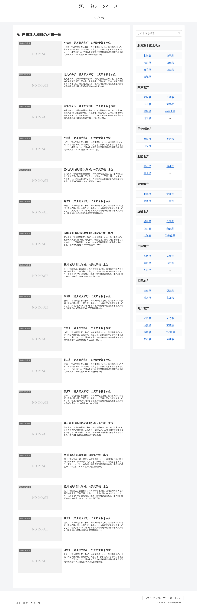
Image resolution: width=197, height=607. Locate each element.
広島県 (170, 256)
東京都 (170, 104)
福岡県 (147, 318)
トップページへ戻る (151, 598)
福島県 (170, 69)
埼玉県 (147, 118)
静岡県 (147, 201)
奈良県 (170, 228)
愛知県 (170, 194)
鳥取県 (147, 256)
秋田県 (170, 55)
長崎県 (147, 332)
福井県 (170, 166)
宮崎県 (170, 325)
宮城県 (147, 76)
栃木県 (147, 104)
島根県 (147, 263)
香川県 (147, 297)
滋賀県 (147, 221)
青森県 (147, 62)
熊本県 (147, 339)
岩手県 (147, 69)
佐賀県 (147, 325)
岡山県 (147, 270)
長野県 (170, 138)
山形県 (170, 62)
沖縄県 (170, 339)
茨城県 (147, 97)
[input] (159, 33)
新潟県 (147, 138)
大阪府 (147, 235)
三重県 (170, 201)
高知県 (170, 297)
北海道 (147, 55)
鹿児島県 (170, 332)
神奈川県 (170, 111)
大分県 (170, 318)
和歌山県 (170, 235)
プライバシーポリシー (172, 598)
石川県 (147, 173)
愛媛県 (170, 290)
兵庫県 (170, 221)
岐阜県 (147, 194)
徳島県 (147, 290)
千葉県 (170, 97)
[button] (179, 33)
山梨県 (147, 146)
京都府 (147, 228)
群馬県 (147, 111)
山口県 (170, 263)
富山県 (147, 166)
